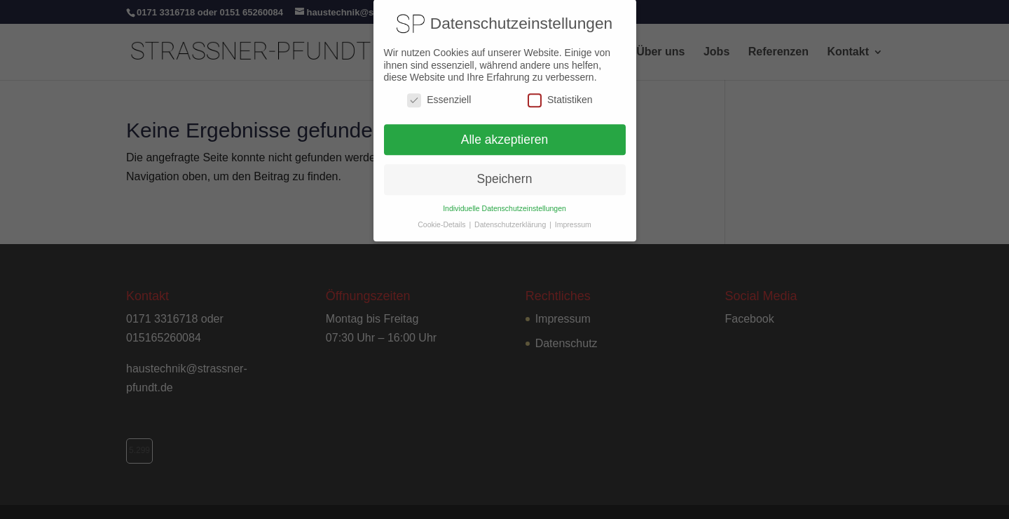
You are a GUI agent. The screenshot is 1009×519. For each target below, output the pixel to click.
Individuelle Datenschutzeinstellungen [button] (504, 203)
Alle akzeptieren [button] (505, 134)
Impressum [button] (573, 219)
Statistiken (560, 94)
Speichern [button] (505, 174)
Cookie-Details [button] (442, 219)
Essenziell (439, 94)
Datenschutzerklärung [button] (511, 219)
